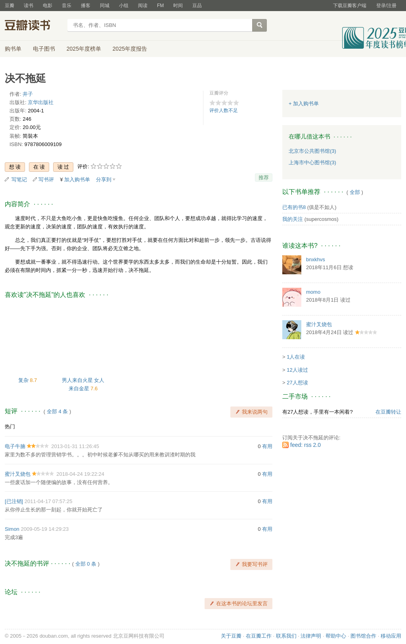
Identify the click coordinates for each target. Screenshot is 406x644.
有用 (267, 446)
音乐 (66, 5)
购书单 (13, 49)
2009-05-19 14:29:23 (45, 529)
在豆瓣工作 (259, 636)
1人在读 (296, 357)
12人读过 (297, 370)
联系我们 (286, 636)
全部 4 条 (57, 411)
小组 (123, 5)
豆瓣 (9, 5)
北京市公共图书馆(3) (312, 151)
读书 (28, 5)
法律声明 (311, 636)
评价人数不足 (223, 110)
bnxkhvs (315, 259)
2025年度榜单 (84, 49)
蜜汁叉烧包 (18, 474)
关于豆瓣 (231, 636)
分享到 (103, 179)
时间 (178, 5)
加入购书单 (77, 179)
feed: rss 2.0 (305, 445)
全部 (355, 192)
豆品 (197, 5)
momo (313, 292)
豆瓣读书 (33, 26)
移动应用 (391, 636)
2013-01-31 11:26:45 (75, 446)
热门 (10, 426)
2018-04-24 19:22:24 (80, 474)
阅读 (142, 5)
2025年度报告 (130, 49)
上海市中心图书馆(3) (312, 162)
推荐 (264, 177)
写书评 (46, 179)
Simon (12, 529)
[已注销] (14, 501)
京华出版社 (41, 102)
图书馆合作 (363, 636)
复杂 (24, 380)
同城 (104, 5)
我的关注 (292, 219)
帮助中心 (336, 636)
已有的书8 (294, 207)
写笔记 (19, 179)
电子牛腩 (15, 446)
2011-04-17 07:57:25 (49, 501)
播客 (85, 5)
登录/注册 (386, 5)
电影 (47, 5)
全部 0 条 (85, 564)
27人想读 (297, 383)
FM (160, 5)
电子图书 (44, 49)
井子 (28, 94)
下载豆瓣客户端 (349, 5)
